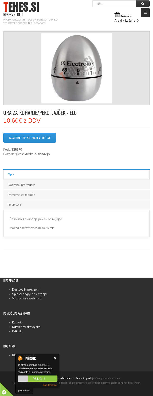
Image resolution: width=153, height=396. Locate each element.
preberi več (24, 390)
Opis (11, 174)
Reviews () (15, 205)
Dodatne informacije (21, 185)
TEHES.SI (21, 9)
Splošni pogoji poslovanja (29, 294)
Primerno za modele (21, 194)
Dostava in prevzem (25, 289)
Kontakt (17, 322)
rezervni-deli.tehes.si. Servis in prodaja (73, 378)
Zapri (55, 358)
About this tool (50, 385)
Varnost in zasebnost (26, 298)
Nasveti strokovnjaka (26, 327)
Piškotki (17, 331)
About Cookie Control (20, 358)
